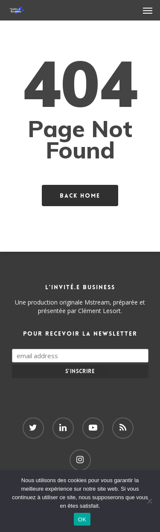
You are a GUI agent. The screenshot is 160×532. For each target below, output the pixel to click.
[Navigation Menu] (147, 10)
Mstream (97, 302)
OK (82, 519)
